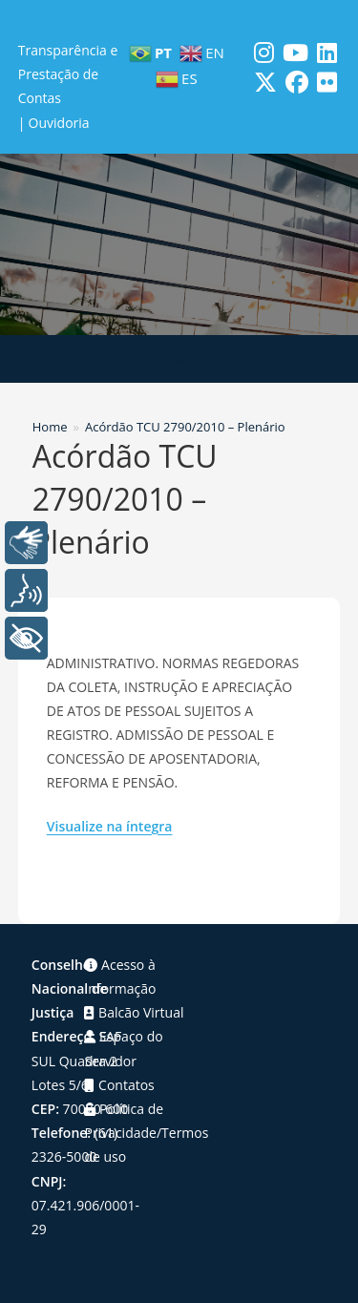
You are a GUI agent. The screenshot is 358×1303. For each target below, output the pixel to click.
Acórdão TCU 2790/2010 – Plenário (185, 426)
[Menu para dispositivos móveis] (179, 359)
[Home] (50, 426)
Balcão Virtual (133, 1012)
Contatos (119, 1085)
